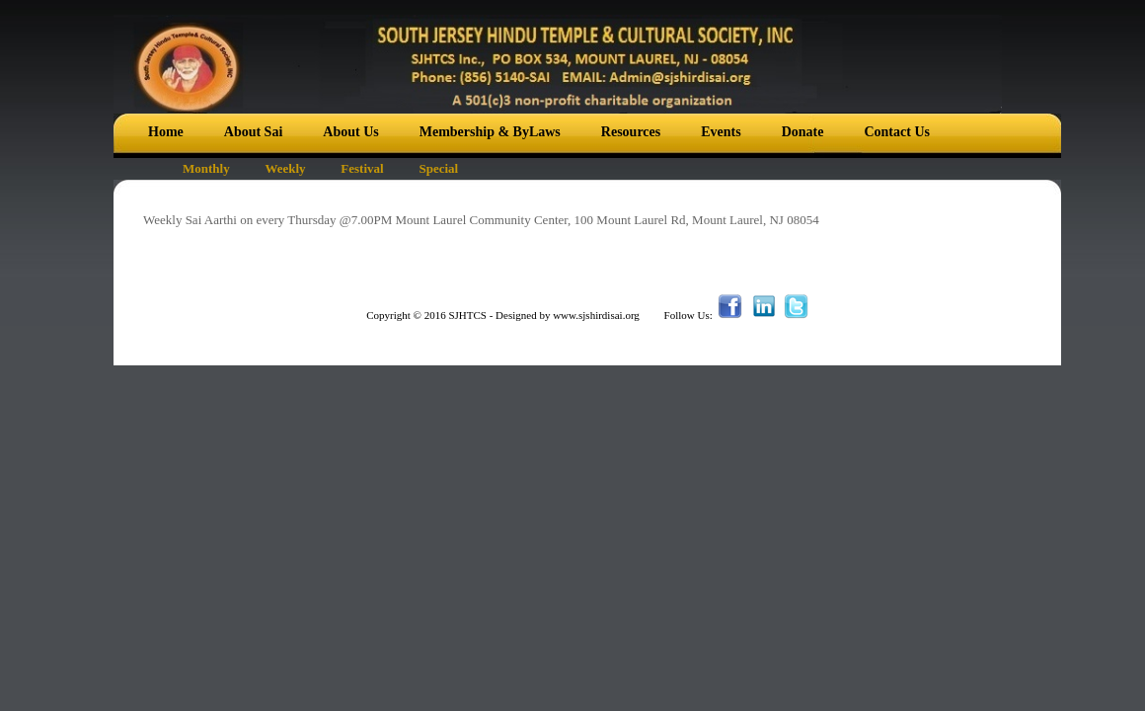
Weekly (285, 168)
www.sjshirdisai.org (596, 315)
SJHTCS (467, 315)
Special (438, 168)
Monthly (206, 168)
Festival (362, 168)
